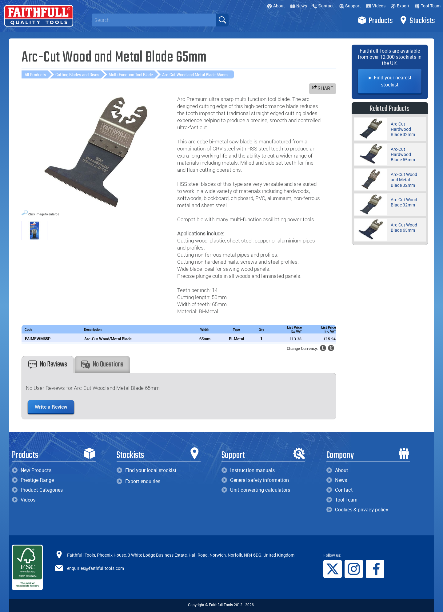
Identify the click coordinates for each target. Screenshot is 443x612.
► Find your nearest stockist (390, 81)
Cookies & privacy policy (357, 509)
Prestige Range (33, 480)
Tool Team (428, 6)
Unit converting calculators (256, 489)
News (298, 6)
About (276, 6)
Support (350, 6)
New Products (31, 470)
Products (375, 20)
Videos (375, 6)
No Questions (102, 364)
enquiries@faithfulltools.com (95, 568)
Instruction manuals (248, 470)
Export (400, 6)
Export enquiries (138, 481)
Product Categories (37, 489)
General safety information (255, 480)
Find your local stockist (147, 470)
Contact (323, 6)
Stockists (417, 20)
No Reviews (47, 364)
